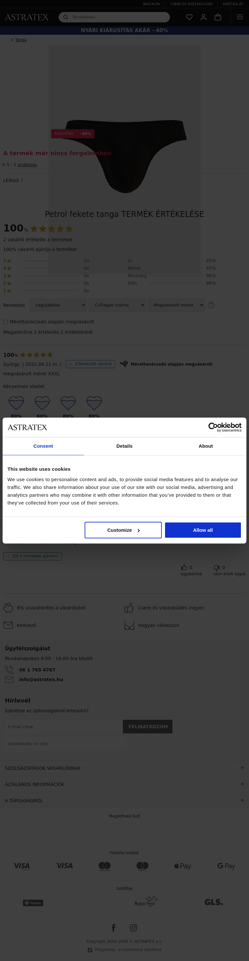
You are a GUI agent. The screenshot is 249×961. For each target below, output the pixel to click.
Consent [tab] (43, 446)
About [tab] (206, 446)
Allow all (203, 530)
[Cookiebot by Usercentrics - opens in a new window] (213, 427)
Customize (123, 530)
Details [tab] (124, 446)
